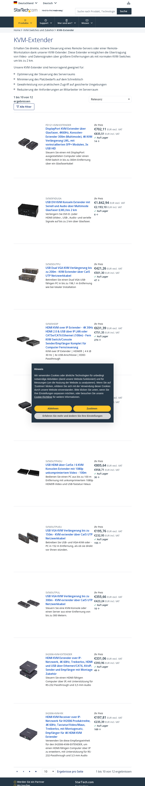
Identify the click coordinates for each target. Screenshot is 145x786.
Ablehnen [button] (53, 408)
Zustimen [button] (92, 408)
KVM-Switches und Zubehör (38, 30)
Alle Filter (24, 106)
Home (17, 30)
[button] (128, 99)
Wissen (87, 22)
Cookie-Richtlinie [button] (43, 397)
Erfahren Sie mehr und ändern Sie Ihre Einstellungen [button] (72, 415)
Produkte (25, 22)
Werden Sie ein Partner (30, 781)
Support (46, 22)
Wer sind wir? (67, 22)
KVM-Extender (65, 30)
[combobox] (110, 99)
